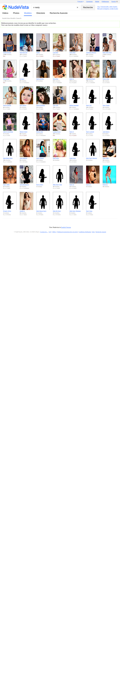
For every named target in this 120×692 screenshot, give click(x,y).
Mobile (97, 1)
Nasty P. (76, 123)
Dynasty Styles (10, 202)
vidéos (5, 13)
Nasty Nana (93, 202)
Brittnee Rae (43, 123)
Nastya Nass (109, 70)
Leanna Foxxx (59, 123)
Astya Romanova (26, 175)
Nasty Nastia (109, 96)
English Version (66, 227)
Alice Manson (26, 149)
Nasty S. (76, 70)
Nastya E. (109, 175)
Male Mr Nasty (59, 202)
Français (80, 1)
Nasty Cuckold (93, 123)
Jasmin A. (26, 202)
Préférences (105, 1)
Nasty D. (76, 175)
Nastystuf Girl (26, 43)
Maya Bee (59, 70)
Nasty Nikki (10, 175)
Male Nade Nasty (109, 43)
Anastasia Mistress (93, 43)
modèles (28, 13)
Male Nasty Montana (76, 202)
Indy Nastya (26, 96)
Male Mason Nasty (43, 202)
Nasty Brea (59, 149)
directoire (40, 13)
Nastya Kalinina (43, 96)
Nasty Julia (109, 149)
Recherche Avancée (59, 13)
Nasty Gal (93, 96)
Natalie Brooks (10, 43)
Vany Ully (59, 96)
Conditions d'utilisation (85, 232)
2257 (50, 232)
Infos (93, 232)
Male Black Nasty (10, 149)
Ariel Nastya (109, 123)
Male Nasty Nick (59, 175)
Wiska (43, 43)
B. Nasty (26, 70)
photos (16, 13)
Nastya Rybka (43, 70)
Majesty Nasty (26, 123)
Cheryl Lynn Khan (10, 123)
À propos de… (44, 232)
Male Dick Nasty (93, 70)
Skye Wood (10, 70)
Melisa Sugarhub (76, 96)
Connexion (89, 1)
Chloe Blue (76, 43)
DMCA (54, 232)
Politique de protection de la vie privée (67, 232)
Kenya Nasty (43, 175)
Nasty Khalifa (43, 149)
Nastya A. (93, 175)
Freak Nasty (76, 149)
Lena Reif (59, 43)
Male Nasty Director (93, 149)
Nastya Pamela (10, 96)
